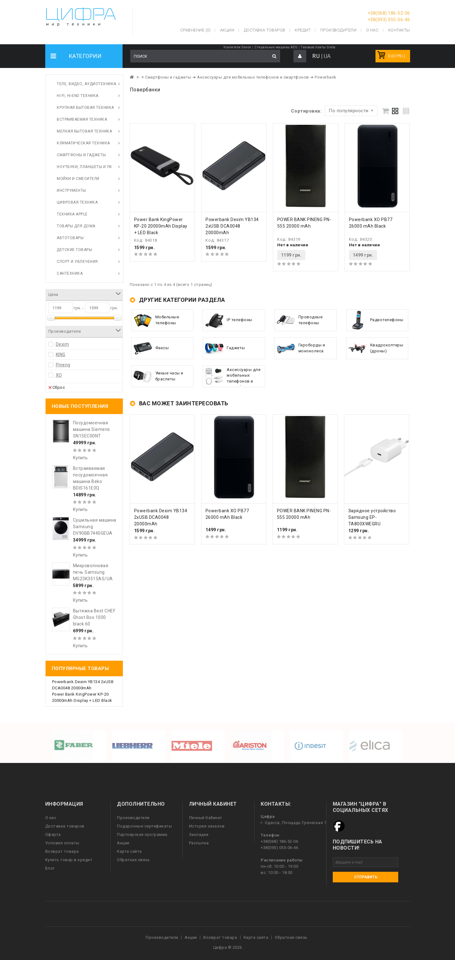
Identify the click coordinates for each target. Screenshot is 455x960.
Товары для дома (76, 226)
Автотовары (70, 238)
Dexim (62, 344)
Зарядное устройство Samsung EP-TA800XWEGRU (372, 517)
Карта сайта (129, 851)
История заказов (207, 826)
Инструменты (71, 190)
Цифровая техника (77, 202)
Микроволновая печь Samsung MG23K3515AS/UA (93, 572)
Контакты (399, 30)
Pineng (63, 364)
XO (59, 375)
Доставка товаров (65, 826)
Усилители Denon (237, 47)
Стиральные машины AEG (276, 47)
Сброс (56, 387)
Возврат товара (62, 851)
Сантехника (70, 273)
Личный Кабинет (205, 817)
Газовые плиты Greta (318, 47)
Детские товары (74, 250)
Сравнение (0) (195, 30)
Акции (123, 843)
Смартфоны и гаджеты (81, 155)
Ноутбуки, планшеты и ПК (84, 167)
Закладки (199, 834)
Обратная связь (133, 859)
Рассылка (199, 843)
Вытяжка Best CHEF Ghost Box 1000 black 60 (94, 617)
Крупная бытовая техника (85, 107)
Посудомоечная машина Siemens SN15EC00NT (91, 429)
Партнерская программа (142, 834)
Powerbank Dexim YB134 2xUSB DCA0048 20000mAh (232, 226)
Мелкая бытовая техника (84, 131)
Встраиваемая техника (82, 119)
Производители (338, 30)
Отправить (365, 877)
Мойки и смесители (78, 178)
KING (60, 354)
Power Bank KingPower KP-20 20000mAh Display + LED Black (160, 226)
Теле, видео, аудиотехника (86, 84)
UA (327, 56)
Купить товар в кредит (69, 859)
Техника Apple (72, 214)
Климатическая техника (83, 143)
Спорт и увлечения (77, 261)
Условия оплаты (62, 843)
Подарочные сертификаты (144, 826)
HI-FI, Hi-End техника (78, 96)
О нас (50, 817)
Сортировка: (306, 111)
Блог (50, 868)
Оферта (53, 834)
